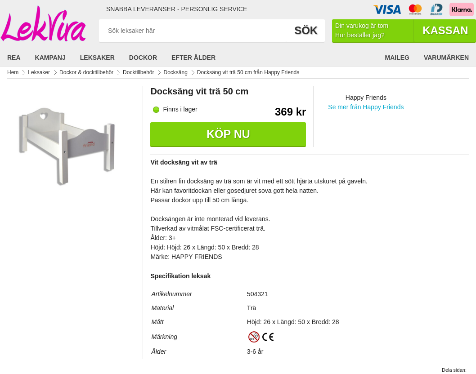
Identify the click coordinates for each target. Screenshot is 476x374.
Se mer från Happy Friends (366, 107)
